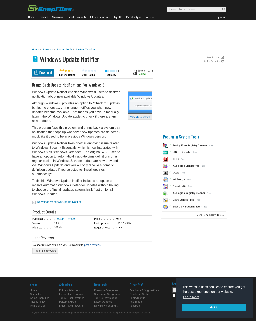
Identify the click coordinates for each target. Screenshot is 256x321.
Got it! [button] (214, 307)
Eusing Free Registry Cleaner (190, 145)
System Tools (64, 49)
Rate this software (45, 250)
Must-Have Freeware (71, 305)
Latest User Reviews (71, 294)
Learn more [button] (191, 297)
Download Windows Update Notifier (59, 201)
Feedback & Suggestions (144, 290)
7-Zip (176, 172)
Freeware (48, 49)
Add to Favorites (212, 61)
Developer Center (139, 294)
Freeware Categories (106, 290)
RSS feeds (136, 301)
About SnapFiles (39, 297)
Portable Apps (67, 301)
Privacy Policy (37, 301)
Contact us (36, 294)
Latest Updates (103, 301)
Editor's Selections (70, 290)
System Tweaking (86, 49)
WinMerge (179, 179)
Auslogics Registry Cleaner (189, 192)
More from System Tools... (210, 215)
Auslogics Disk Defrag (186, 165)
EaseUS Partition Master (187, 206)
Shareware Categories (107, 294)
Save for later (213, 57)
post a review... (93, 244)
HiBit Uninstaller (182, 152)
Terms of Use (37, 305)
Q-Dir (176, 159)
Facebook (135, 305)
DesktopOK (179, 186)
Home (35, 49)
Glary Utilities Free (183, 199)
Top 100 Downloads (105, 297)
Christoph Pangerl (64, 218)
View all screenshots (140, 117)
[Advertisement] (128, 34)
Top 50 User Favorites (71, 297)
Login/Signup (137, 297)
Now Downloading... (106, 305)
